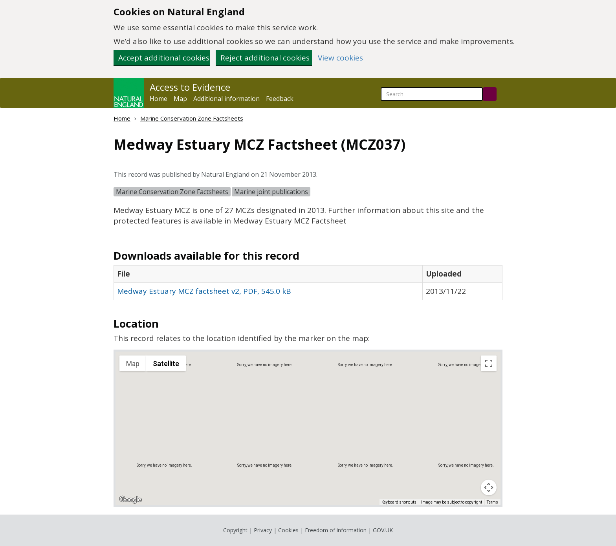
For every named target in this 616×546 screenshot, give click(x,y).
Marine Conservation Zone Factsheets (191, 118)
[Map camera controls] (489, 487)
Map (180, 98)
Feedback (279, 98)
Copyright (235, 530)
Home (158, 98)
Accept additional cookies (163, 58)
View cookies (340, 58)
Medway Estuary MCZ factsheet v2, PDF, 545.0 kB (204, 291)
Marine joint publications (271, 191)
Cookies (288, 530)
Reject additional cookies (265, 58)
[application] (308, 428)
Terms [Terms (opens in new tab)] (492, 502)
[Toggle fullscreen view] (489, 363)
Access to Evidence (190, 87)
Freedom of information (336, 530)
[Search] (490, 94)
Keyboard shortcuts (398, 502)
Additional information (226, 98)
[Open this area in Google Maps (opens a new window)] (130, 500)
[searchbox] (432, 94)
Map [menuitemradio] (132, 363)
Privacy (263, 530)
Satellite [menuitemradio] (166, 363)
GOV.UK (383, 530)
